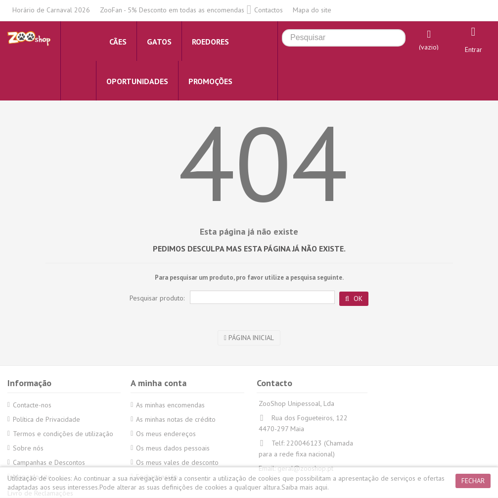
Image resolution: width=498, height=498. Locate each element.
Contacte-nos (32, 404)
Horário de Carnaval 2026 (51, 9)
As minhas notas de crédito (176, 419)
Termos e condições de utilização (63, 433)
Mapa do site (312, 9)
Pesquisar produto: (157, 298)
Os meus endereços (166, 433)
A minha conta (158, 383)
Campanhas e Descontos (49, 462)
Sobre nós (28, 448)
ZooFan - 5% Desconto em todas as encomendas (172, 9)
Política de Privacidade (46, 419)
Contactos (268, 9)
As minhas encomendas (170, 404)
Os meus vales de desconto (177, 462)
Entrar (473, 49)
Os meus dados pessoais (173, 448)
